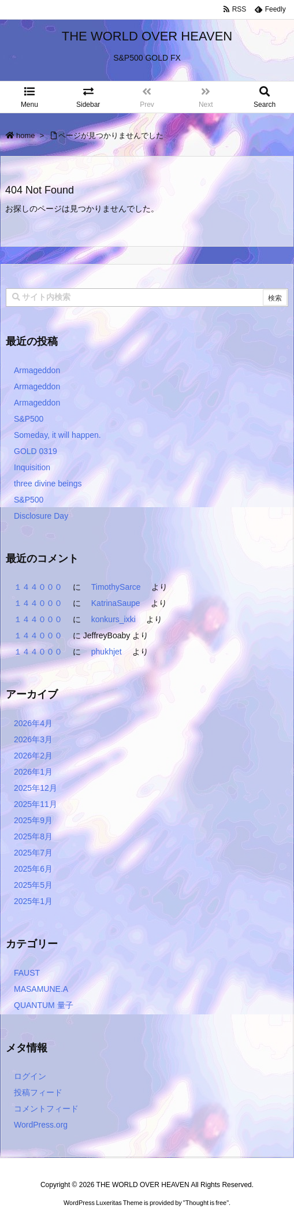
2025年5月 (33, 885)
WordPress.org (41, 1124)
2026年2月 (33, 755)
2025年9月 (33, 820)
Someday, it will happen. (57, 435)
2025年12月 (35, 788)
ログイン (30, 1076)
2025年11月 (35, 804)
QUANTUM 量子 (43, 1005)
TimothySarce (116, 587)
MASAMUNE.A (41, 989)
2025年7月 (33, 852)
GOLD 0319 (35, 451)
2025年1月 (33, 901)
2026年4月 (33, 723)
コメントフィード (46, 1108)
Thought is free (205, 1214)
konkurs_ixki (113, 619)
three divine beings (48, 483)
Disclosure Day (41, 515)
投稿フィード (38, 1092)
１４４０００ (38, 587)
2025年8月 (33, 836)
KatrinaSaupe (115, 603)
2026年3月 (33, 739)
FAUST (27, 972)
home (25, 135)
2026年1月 (33, 771)
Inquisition (32, 467)
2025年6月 (33, 868)
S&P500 (28, 418)
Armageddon (37, 370)
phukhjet (106, 651)
